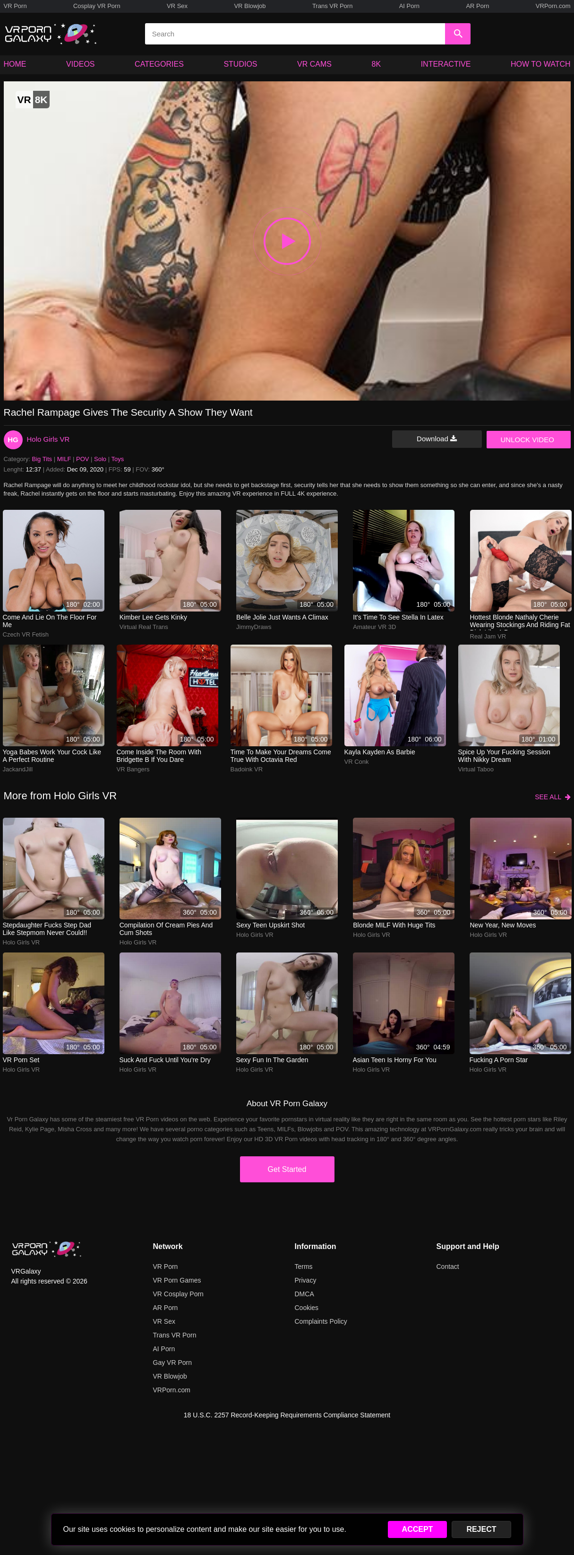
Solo (100, 459)
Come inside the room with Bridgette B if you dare (159, 755)
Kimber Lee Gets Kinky (153, 617)
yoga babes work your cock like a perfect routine (52, 755)
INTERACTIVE (446, 64)
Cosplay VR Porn (96, 5)
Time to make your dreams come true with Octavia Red (281, 755)
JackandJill (18, 769)
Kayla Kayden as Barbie (379, 752)
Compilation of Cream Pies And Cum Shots (166, 928)
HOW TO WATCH (541, 64)
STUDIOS (240, 64)
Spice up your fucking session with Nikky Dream (504, 755)
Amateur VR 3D (374, 626)
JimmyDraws (253, 626)
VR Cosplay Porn (178, 1294)
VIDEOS (80, 64)
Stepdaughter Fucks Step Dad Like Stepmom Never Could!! (47, 928)
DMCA (304, 1294)
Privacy (306, 1280)
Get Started (287, 1169)
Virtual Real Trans (144, 626)
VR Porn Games (177, 1280)
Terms (304, 1266)
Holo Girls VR (48, 439)
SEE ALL (552, 797)
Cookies (307, 1307)
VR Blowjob (250, 5)
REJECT (481, 1529)
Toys (117, 459)
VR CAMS (314, 64)
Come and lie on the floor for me (50, 621)
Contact (448, 1266)
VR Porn (15, 5)
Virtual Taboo (476, 769)
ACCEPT (417, 1529)
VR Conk (356, 761)
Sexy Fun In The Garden (272, 1060)
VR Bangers (133, 769)
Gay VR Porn (172, 1362)
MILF (64, 459)
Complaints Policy (321, 1321)
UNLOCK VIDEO (527, 440)
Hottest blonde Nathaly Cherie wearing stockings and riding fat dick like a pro (520, 621)
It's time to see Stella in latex (398, 617)
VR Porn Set (21, 1060)
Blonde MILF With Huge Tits (394, 925)
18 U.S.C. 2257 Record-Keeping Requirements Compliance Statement (287, 1415)
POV (82, 459)
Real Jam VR (488, 636)
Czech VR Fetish (26, 634)
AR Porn (477, 5)
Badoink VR (247, 769)
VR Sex (177, 5)
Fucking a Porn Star (499, 1060)
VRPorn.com (553, 5)
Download (437, 439)
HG (13, 440)
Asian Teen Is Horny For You (395, 1060)
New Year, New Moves (503, 925)
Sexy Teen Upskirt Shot (270, 925)
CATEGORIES (159, 64)
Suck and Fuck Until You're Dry (165, 1060)
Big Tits (42, 459)
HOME (15, 64)
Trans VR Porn (332, 5)
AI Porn (409, 5)
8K (376, 64)
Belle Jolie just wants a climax (282, 617)
